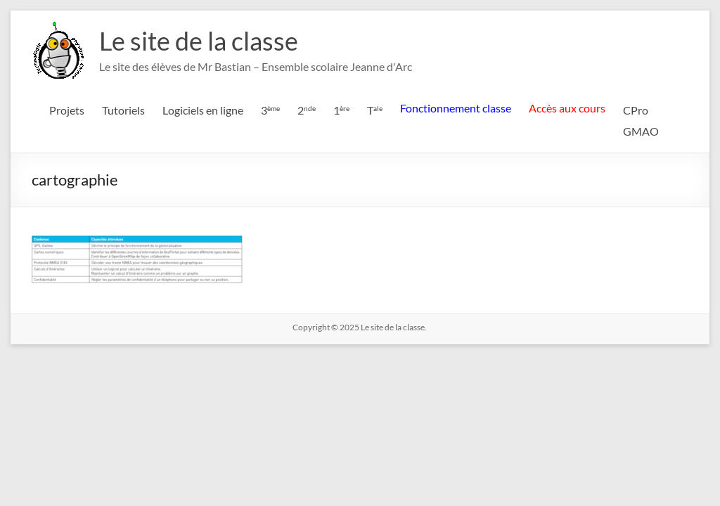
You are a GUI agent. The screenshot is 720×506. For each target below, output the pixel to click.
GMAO (641, 131)
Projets (66, 110)
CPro (635, 110)
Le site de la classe (198, 40)
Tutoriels (123, 110)
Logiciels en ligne (202, 110)
